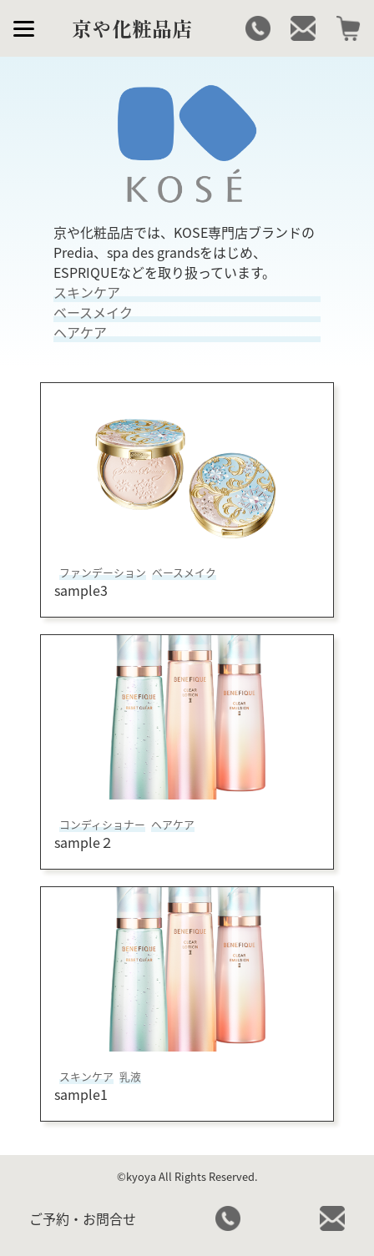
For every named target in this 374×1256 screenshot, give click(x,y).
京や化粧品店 (132, 28)
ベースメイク (184, 572)
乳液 (130, 1076)
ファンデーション (102, 572)
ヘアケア (173, 824)
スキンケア (86, 1076)
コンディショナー (102, 824)
